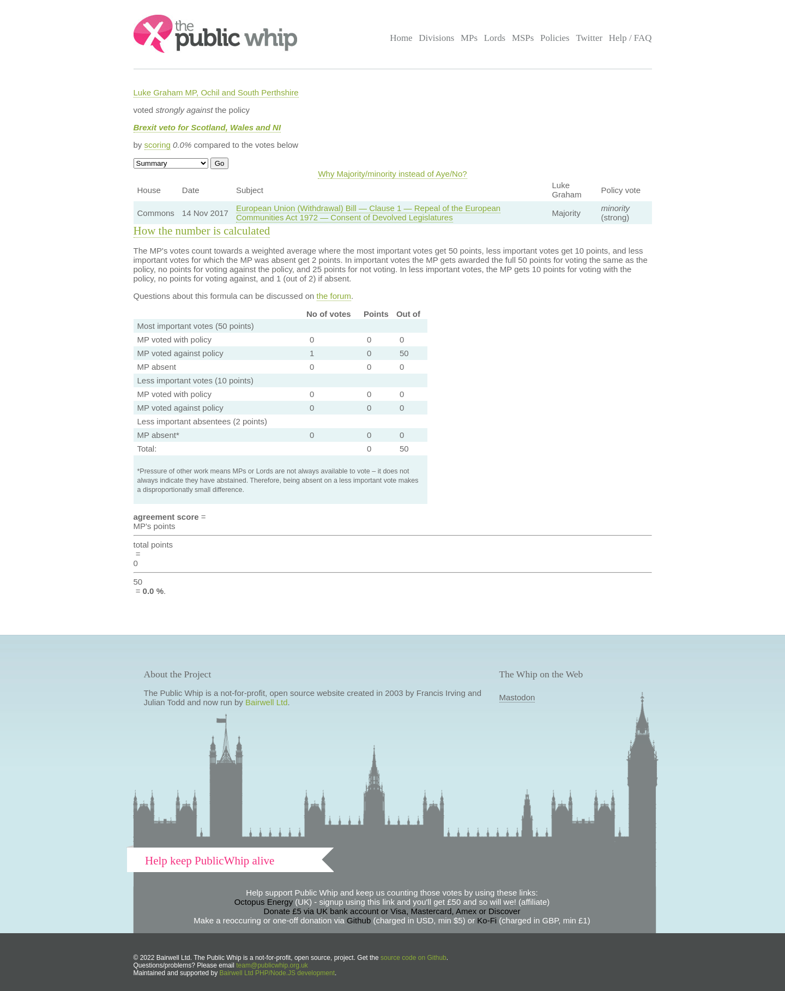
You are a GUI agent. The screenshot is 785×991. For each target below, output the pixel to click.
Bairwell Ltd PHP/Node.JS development (277, 973)
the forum (334, 296)
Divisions (436, 38)
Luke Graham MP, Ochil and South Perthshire (216, 92)
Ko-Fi (487, 920)
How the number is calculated (202, 230)
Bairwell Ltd (266, 702)
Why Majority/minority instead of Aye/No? (392, 173)
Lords (495, 38)
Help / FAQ (630, 38)
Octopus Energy (263, 901)
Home (401, 38)
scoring (157, 144)
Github (359, 920)
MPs (469, 38)
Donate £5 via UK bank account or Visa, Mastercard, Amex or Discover (392, 911)
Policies (555, 38)
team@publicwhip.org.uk (272, 965)
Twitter (589, 38)
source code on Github (413, 958)
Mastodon (517, 697)
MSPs (523, 38)
